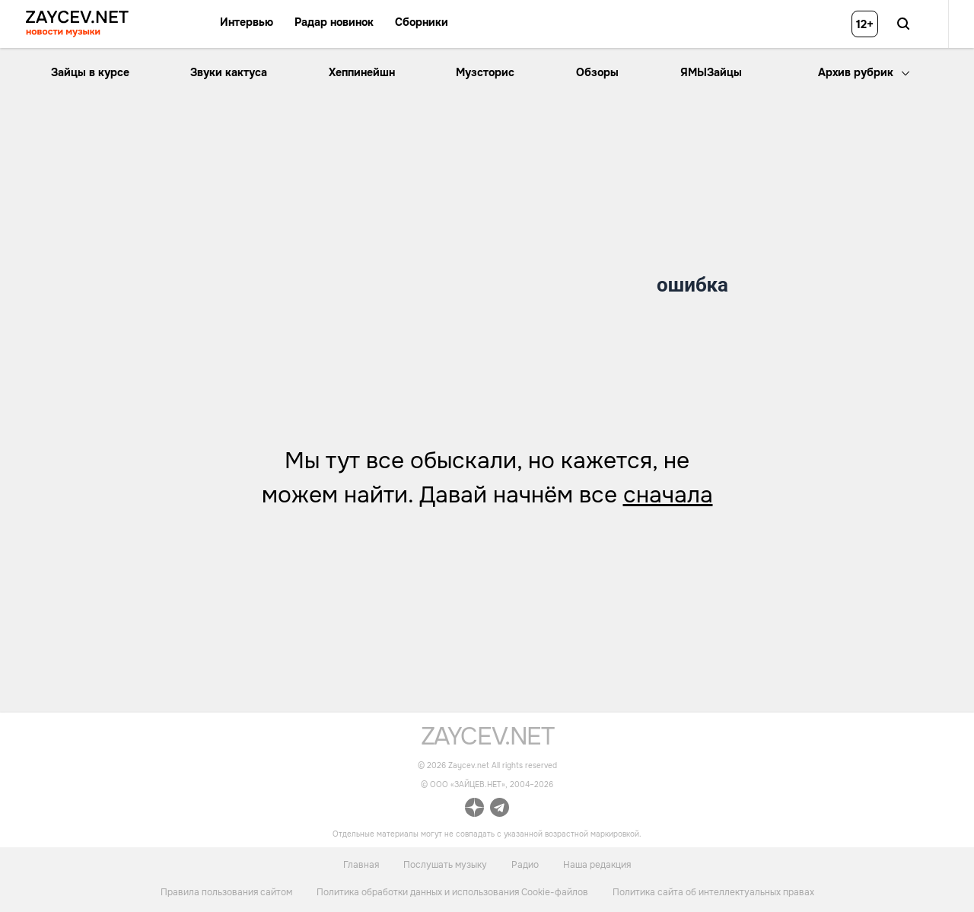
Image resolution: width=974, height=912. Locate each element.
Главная (361, 864)
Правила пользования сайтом (226, 892)
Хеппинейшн (362, 72)
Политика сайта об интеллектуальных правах (713, 892)
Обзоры (597, 72)
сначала (668, 494)
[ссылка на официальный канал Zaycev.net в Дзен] (474, 809)
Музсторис (485, 72)
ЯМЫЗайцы (711, 72)
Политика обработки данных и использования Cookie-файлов (452, 892)
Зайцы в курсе (90, 72)
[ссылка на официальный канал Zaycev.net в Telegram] (499, 809)
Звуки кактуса (228, 72)
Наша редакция (597, 864)
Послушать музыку (445, 864)
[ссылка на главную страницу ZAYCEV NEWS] (77, 24)
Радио (525, 864)
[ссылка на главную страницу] (487, 741)
